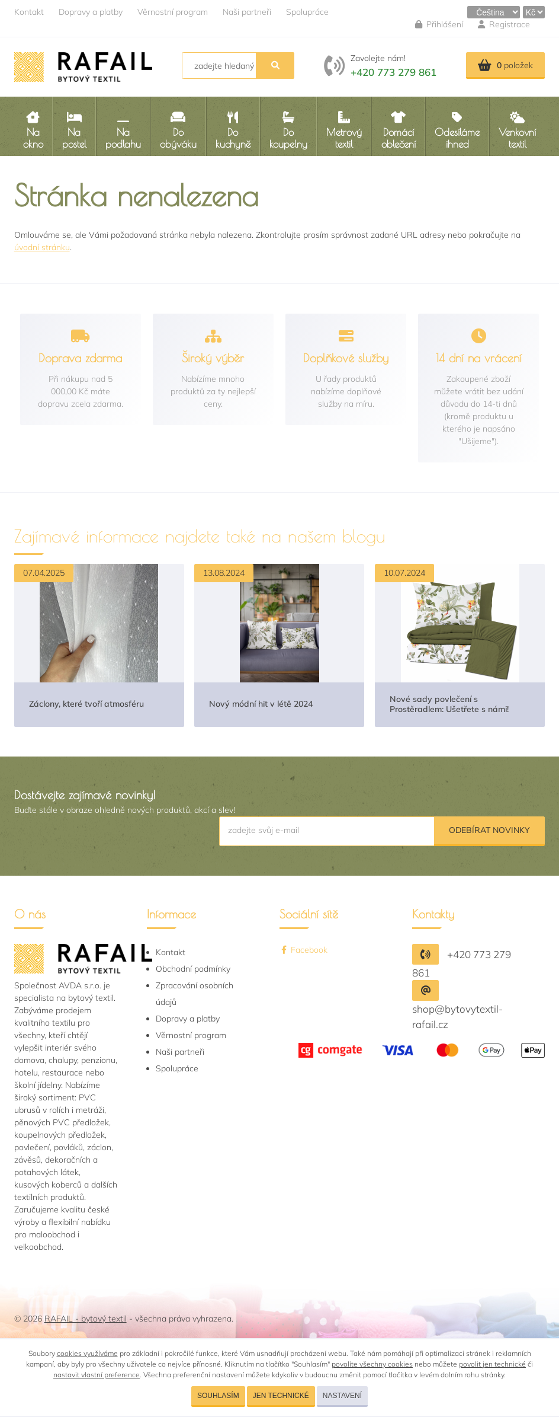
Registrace (504, 24)
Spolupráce (307, 12)
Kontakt (29, 12)
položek (505, 65)
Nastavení (342, 1396)
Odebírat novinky (489, 830)
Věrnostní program (172, 12)
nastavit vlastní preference (96, 1374)
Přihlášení (439, 24)
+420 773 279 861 (393, 72)
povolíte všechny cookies (372, 1363)
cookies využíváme (87, 1353)
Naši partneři (247, 12)
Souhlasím (218, 1396)
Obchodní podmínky (193, 968)
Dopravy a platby (91, 12)
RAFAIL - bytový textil (85, 1318)
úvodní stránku (42, 247)
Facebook (303, 949)
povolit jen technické (492, 1363)
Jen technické (281, 1396)
